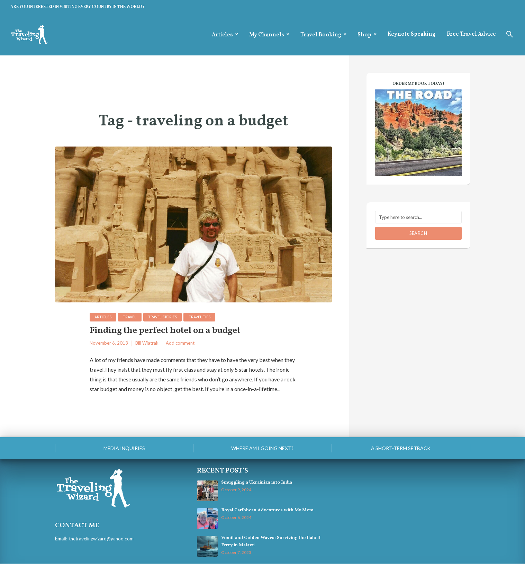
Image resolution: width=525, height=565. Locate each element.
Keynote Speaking (411, 34)
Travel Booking (320, 35)
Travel (131, 317)
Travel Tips (202, 317)
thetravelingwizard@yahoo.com (101, 539)
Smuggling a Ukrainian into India (256, 484)
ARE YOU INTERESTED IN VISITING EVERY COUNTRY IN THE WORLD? (77, 7)
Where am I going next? (262, 449)
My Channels (266, 35)
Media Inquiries (124, 449)
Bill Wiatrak (147, 344)
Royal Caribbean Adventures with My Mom (266, 512)
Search (418, 233)
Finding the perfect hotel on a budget (172, 331)
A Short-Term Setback (401, 449)
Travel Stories (164, 317)
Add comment (180, 344)
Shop (364, 35)
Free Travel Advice (471, 34)
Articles (222, 35)
